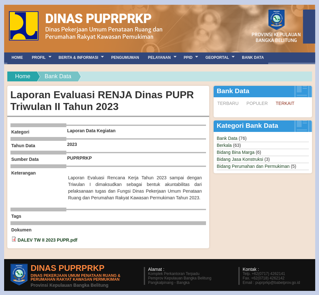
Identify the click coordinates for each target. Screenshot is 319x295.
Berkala (224, 145)
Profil (39, 57)
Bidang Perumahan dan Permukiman (253, 166)
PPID (188, 57)
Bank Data (227, 138)
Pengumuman (125, 57)
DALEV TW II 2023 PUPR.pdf (47, 240)
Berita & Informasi (79, 57)
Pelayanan (159, 57)
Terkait (287, 103)
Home (22, 76)
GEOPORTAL (218, 57)
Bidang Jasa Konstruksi (240, 159)
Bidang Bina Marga (236, 152)
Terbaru (228, 103)
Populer (257, 103)
